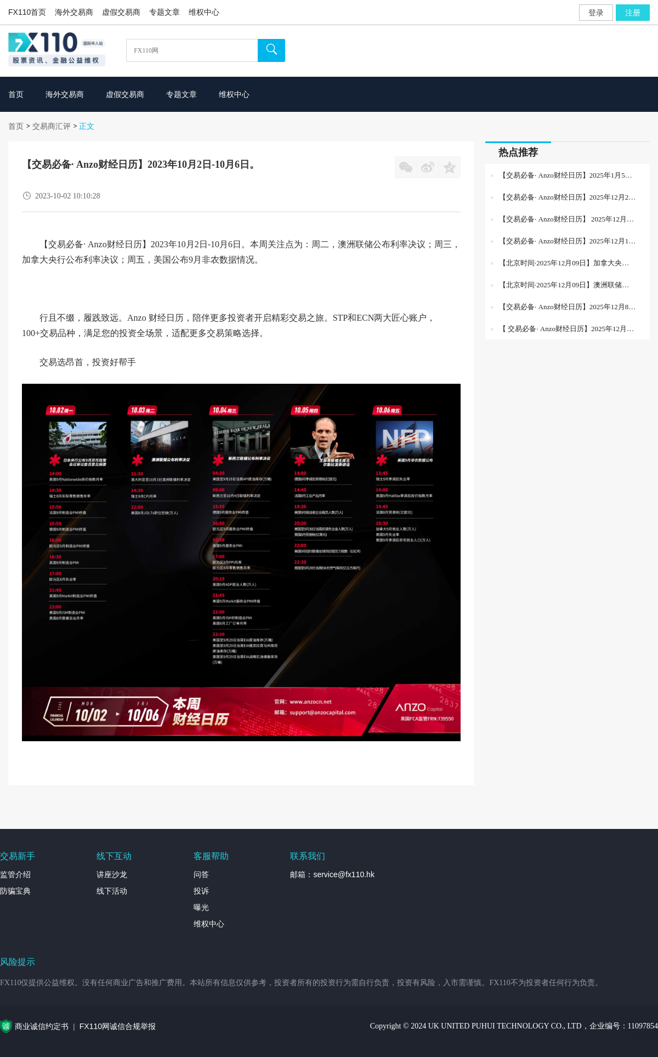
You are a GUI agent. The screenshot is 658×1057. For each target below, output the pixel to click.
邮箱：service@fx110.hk (332, 874)
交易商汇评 (51, 126)
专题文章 (164, 12)
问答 (201, 874)
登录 (596, 12)
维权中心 (204, 12)
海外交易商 (74, 12)
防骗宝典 (15, 890)
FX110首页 (27, 12)
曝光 (201, 907)
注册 (632, 12)
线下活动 (112, 890)
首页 (16, 126)
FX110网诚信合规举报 (118, 1026)
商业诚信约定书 (42, 1026)
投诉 (201, 890)
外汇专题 (642, 1037)
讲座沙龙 (112, 874)
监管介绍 (15, 874)
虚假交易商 (121, 12)
